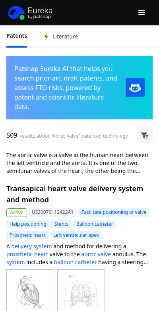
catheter (86, 262)
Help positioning (28, 224)
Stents (61, 224)
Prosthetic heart (27, 235)
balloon (64, 262)
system (15, 262)
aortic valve (96, 254)
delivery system (32, 246)
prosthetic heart (27, 254)
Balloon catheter (94, 224)
